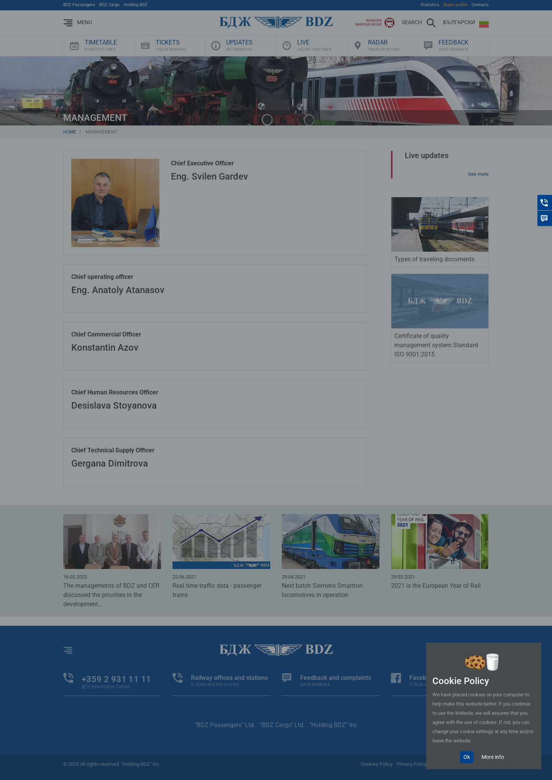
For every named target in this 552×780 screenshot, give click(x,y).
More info (492, 757)
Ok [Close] (466, 757)
